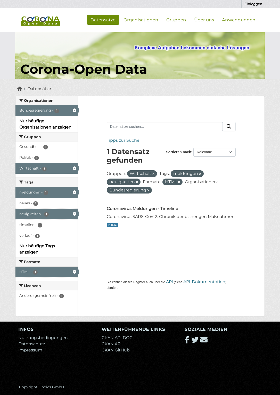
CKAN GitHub (116, 350)
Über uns (204, 19)
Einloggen (253, 4)
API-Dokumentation (204, 281)
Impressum (30, 350)
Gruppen (176, 19)
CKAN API (112, 343)
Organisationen (140, 19)
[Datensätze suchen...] (165, 126)
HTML (112, 224)
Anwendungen (239, 19)
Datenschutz (31, 343)
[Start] (19, 88)
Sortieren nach (178, 152)
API (169, 281)
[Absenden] (229, 126)
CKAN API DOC (117, 337)
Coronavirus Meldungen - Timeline (142, 208)
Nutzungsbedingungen (43, 337)
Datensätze (103, 19)
